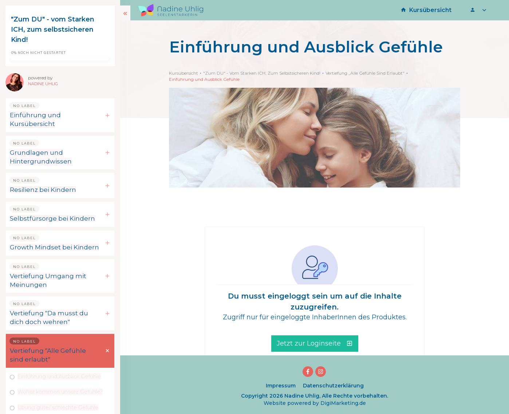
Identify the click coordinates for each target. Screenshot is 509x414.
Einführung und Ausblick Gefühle (59, 376)
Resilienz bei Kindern (43, 189)
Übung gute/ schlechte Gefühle (57, 407)
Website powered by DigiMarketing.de (315, 403)
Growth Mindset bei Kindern (54, 247)
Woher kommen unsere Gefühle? (60, 392)
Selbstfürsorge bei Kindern (52, 218)
